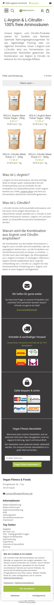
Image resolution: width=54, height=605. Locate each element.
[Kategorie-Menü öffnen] (6, 10)
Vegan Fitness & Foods (17, 479)
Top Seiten (9, 525)
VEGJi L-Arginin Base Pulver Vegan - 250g (14, 116)
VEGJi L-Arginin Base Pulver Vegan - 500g (40, 116)
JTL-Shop (32, 602)
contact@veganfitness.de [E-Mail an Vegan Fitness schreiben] (19, 493)
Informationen (11, 500)
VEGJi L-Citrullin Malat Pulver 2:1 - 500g (40, 155)
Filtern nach (27, 83)
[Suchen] (12, 11)
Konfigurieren (39, 596)
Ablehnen (15, 596)
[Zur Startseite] (27, 11)
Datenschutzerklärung (13, 578)
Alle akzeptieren (27, 589)
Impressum (8, 583)
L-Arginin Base (26, 191)
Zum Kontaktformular (27, 309)
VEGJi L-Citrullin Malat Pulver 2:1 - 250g (14, 155)
